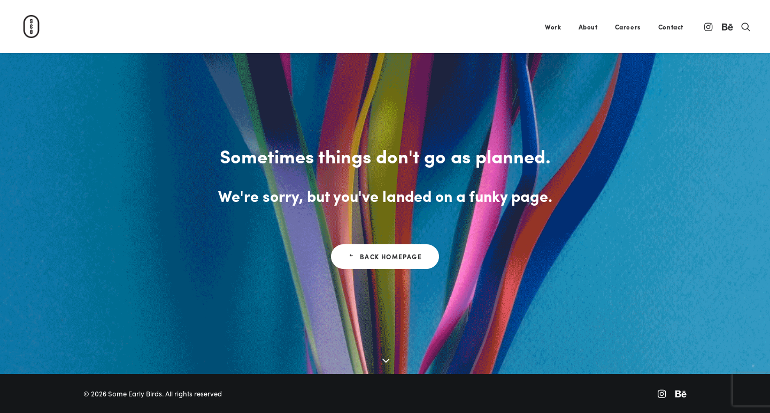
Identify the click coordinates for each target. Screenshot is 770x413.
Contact (670, 27)
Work (553, 27)
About (588, 27)
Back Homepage (385, 256)
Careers (628, 27)
